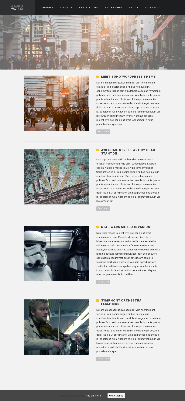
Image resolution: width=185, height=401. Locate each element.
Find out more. (93, 395)
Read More (103, 131)
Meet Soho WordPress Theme (128, 76)
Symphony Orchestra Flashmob (121, 302)
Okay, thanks (116, 395)
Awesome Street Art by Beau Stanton (128, 151)
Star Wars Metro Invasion (126, 227)
